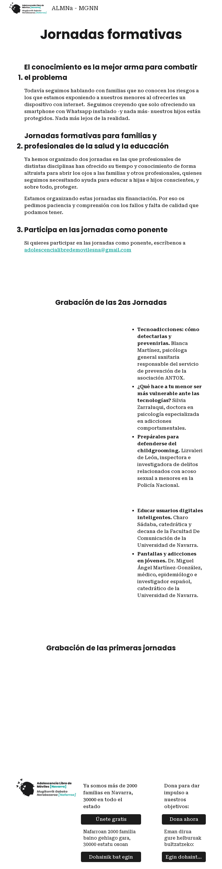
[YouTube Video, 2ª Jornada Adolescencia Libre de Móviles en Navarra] (70, 354)
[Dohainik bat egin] (110, 857)
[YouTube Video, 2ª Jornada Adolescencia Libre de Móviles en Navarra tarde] (70, 538)
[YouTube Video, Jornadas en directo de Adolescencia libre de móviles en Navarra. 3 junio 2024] (110, 717)
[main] (111, 34)
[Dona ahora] (183, 819)
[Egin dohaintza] (183, 857)
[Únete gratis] (110, 819)
